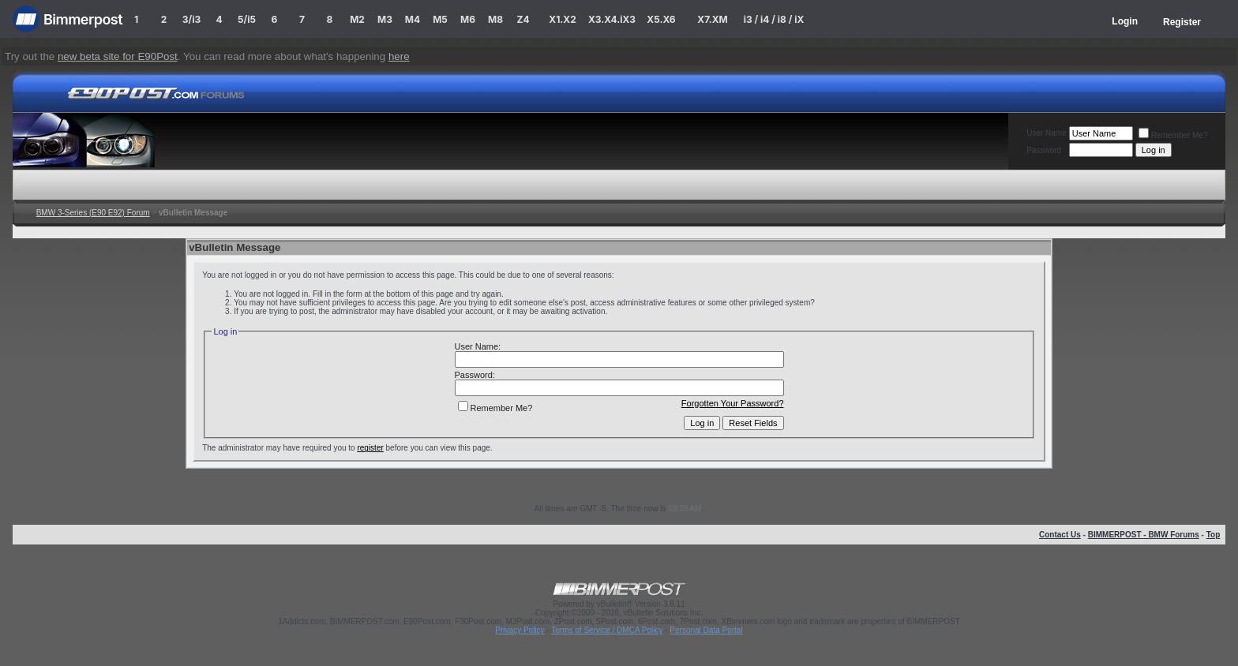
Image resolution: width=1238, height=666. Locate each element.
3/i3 (191, 19)
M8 (495, 19)
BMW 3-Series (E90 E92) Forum (93, 212)
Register (1182, 22)
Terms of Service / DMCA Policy (606, 630)
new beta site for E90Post (118, 56)
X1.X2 (562, 19)
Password (1043, 150)
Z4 (522, 19)
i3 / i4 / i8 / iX (774, 19)
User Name (1046, 133)
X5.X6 (661, 19)
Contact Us (1060, 534)
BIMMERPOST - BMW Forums (1143, 534)
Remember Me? (1173, 135)
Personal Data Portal (706, 630)
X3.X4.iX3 (612, 19)
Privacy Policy (519, 630)
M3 (384, 19)
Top (1213, 534)
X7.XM (712, 19)
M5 (440, 19)
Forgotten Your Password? (732, 403)
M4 (412, 19)
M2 (357, 19)
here (399, 56)
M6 (467, 19)
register (370, 447)
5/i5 (247, 19)
